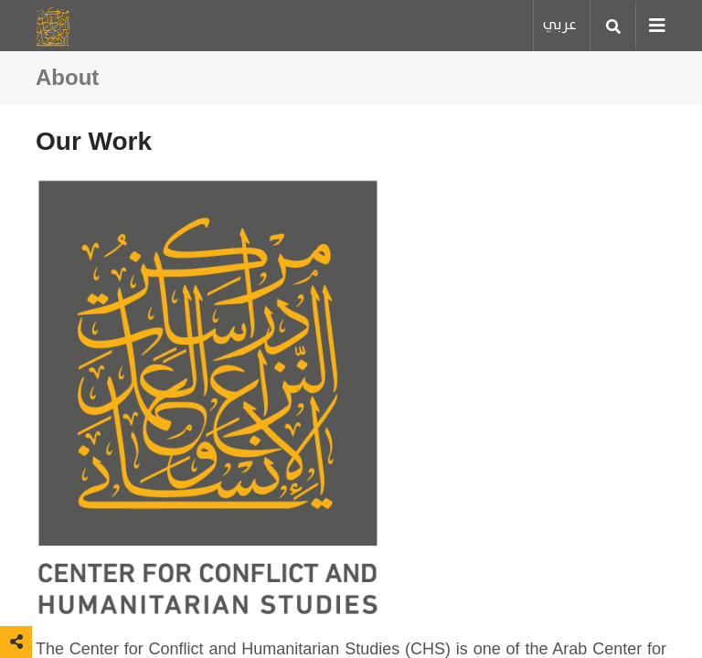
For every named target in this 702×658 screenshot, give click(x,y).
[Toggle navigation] (650, 25)
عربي (560, 25)
